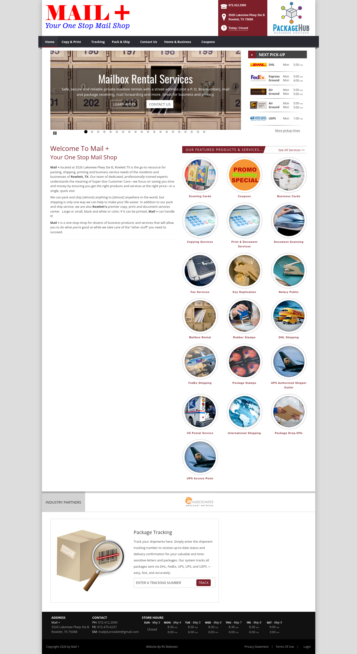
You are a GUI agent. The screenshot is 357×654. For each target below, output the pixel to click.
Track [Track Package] (204, 582)
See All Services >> (291, 150)
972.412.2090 (237, 5)
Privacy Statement (257, 647)
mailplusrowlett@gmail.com (118, 632)
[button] (234, 29)
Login (307, 647)
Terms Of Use (285, 647)
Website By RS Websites (162, 647)
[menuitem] (50, 42)
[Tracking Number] (165, 582)
